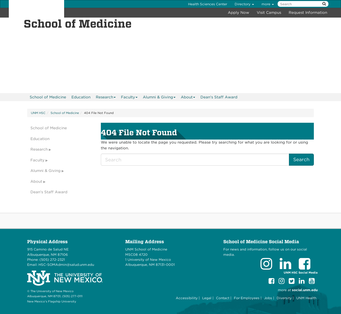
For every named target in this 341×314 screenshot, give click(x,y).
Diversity (284, 298)
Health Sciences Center (207, 4)
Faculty (129, 98)
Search (301, 159)
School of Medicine (48, 97)
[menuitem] (48, 97)
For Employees (247, 298)
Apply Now (238, 12)
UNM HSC (38, 113)
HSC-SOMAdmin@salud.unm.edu (66, 265)
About (188, 98)
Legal (206, 298)
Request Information (308, 12)
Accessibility (187, 298)
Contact (222, 298)
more (268, 4)
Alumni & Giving (159, 98)
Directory (244, 4)
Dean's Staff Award (218, 97)
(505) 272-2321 (52, 260)
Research (106, 98)
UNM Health (306, 298)
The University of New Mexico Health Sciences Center (36, 9)
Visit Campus (269, 12)
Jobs (268, 298)
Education (81, 97)
